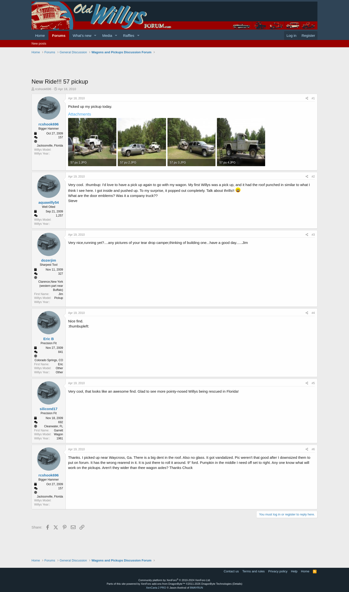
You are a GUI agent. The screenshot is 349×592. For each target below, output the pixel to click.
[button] (95, 35)
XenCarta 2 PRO (156, 587)
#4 (313, 313)
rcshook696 (43, 89)
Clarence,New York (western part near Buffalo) (50, 286)
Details (237, 583)
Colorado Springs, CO (49, 360)
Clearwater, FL (53, 426)
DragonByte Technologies (216, 583)
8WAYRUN (196, 587)
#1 (313, 98)
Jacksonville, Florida (50, 145)
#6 (313, 449)
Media (107, 35)
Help (294, 571)
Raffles (128, 35)
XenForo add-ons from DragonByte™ (163, 583)
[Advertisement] (120, 67)
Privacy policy (277, 571)
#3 (313, 234)
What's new (82, 35)
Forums (58, 35)
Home (40, 35)
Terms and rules (253, 571)
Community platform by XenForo (174, 580)
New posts (39, 43)
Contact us (231, 571)
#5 (313, 383)
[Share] (307, 98)
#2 (313, 176)
